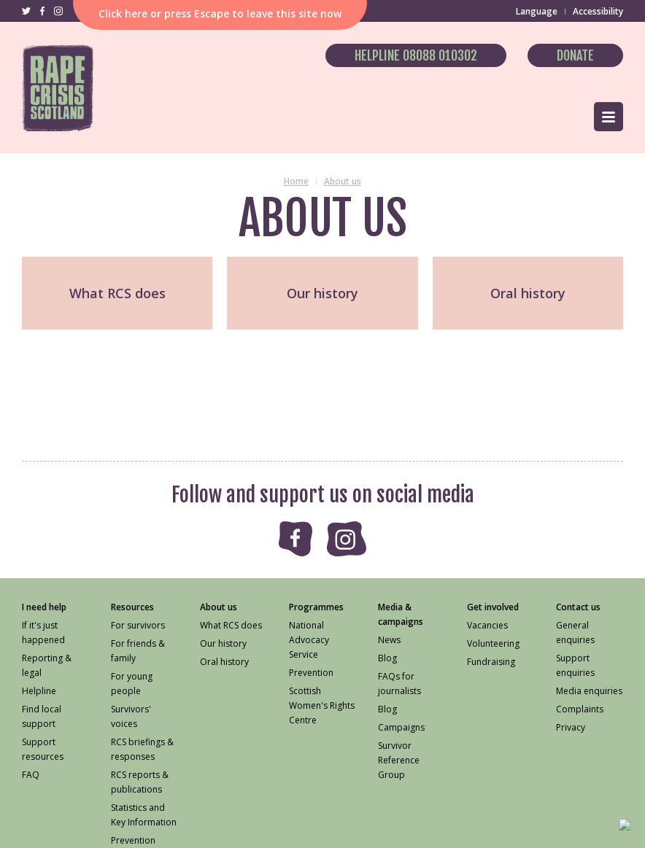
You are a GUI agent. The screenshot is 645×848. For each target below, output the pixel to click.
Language (536, 11)
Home (296, 181)
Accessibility (598, 11)
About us (342, 181)
